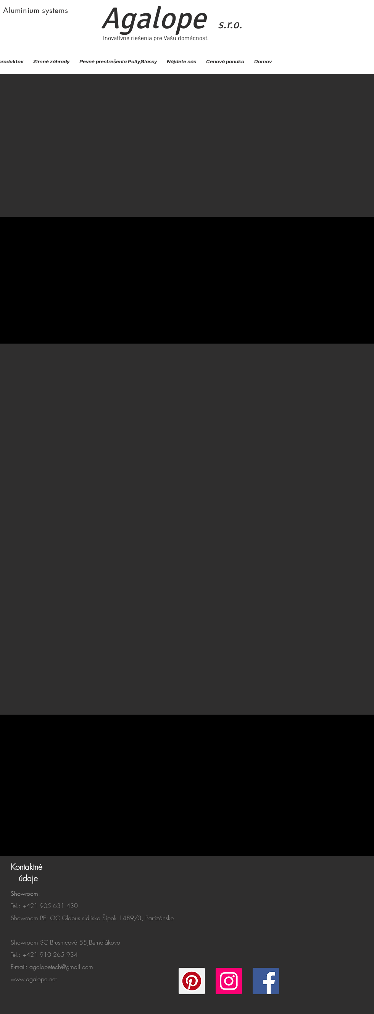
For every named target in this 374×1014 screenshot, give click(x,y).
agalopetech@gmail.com (61, 967)
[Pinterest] (192, 981)
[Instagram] (229, 981)
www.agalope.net (33, 979)
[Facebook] (266, 981)
